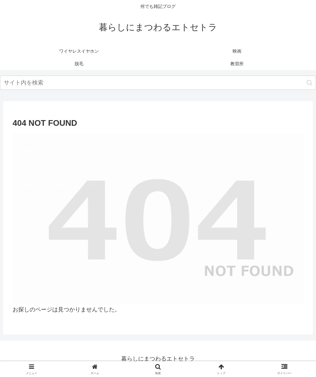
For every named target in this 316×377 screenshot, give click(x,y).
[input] (158, 83)
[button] (309, 82)
